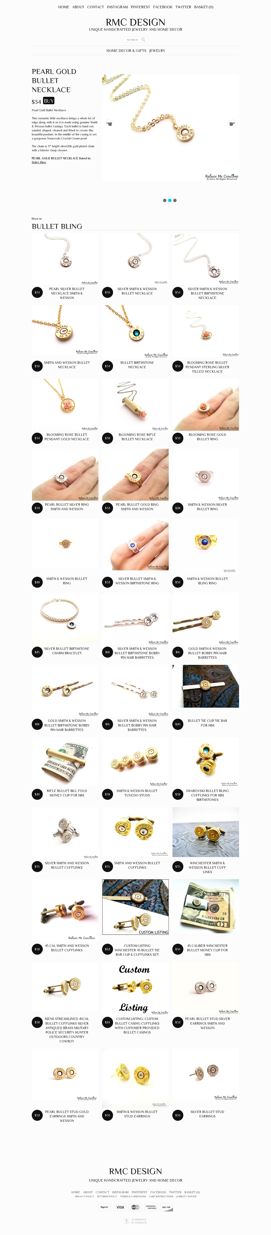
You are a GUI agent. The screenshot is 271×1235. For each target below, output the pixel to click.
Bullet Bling (39, 162)
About (78, 7)
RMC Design (135, 22)
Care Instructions (161, 1196)
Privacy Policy (84, 1196)
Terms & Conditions (133, 1196)
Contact (95, 7)
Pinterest (140, 7)
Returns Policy (107, 1196)
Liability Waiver (186, 1196)
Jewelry (157, 51)
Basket (203, 7)
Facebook (163, 7)
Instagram (117, 7)
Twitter (183, 7)
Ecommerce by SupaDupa (139, 1221)
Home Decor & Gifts (126, 51)
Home (63, 7)
